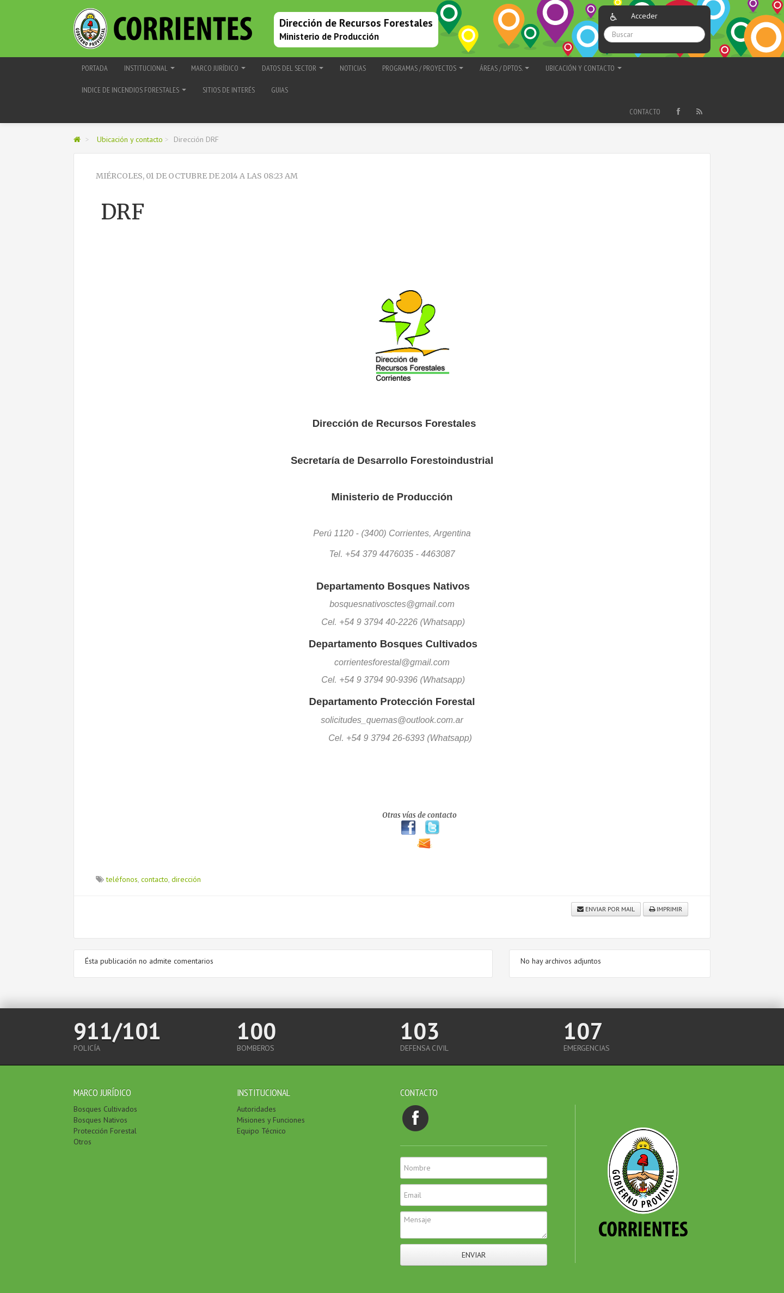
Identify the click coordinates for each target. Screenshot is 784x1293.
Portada (95, 68)
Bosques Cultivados (105, 1109)
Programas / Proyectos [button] (422, 68)
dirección (186, 879)
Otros (82, 1142)
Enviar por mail (606, 909)
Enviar (474, 1255)
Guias (279, 90)
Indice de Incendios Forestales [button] (134, 90)
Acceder (644, 16)
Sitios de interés (229, 90)
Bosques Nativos (100, 1120)
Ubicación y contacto (130, 139)
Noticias (353, 68)
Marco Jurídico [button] (218, 68)
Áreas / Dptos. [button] (504, 68)
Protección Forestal (105, 1131)
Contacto (644, 112)
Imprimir (665, 909)
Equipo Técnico (261, 1131)
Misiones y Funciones (271, 1120)
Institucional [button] (149, 68)
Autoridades (256, 1109)
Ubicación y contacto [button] (584, 68)
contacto (154, 879)
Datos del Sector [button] (292, 68)
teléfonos (122, 879)
